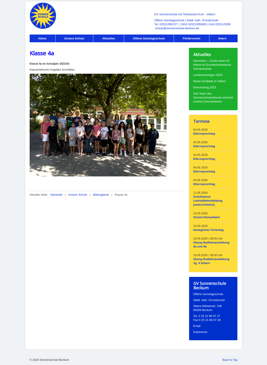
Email (197, 326)
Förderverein (191, 38)
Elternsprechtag (204, 133)
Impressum (200, 332)
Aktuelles (108, 38)
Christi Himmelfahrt (206, 217)
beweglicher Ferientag (208, 230)
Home (42, 38)
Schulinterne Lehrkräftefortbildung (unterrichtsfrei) (208, 200)
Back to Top (230, 359)
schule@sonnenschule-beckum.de (177, 28)
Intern (222, 38)
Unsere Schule (74, 38)
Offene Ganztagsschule (149, 38)
